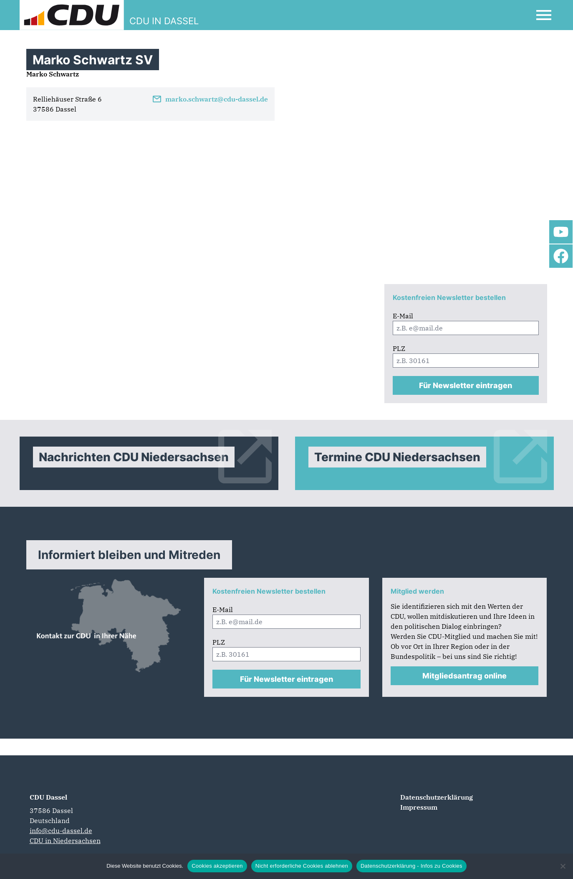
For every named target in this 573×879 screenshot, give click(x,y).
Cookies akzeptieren (217, 866)
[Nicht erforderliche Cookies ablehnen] (562, 866)
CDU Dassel (48, 797)
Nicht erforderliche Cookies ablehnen (301, 866)
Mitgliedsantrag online (464, 675)
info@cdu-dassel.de (61, 830)
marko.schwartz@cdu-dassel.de (210, 99)
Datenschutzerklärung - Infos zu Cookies (411, 866)
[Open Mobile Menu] (544, 15)
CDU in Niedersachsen (65, 840)
